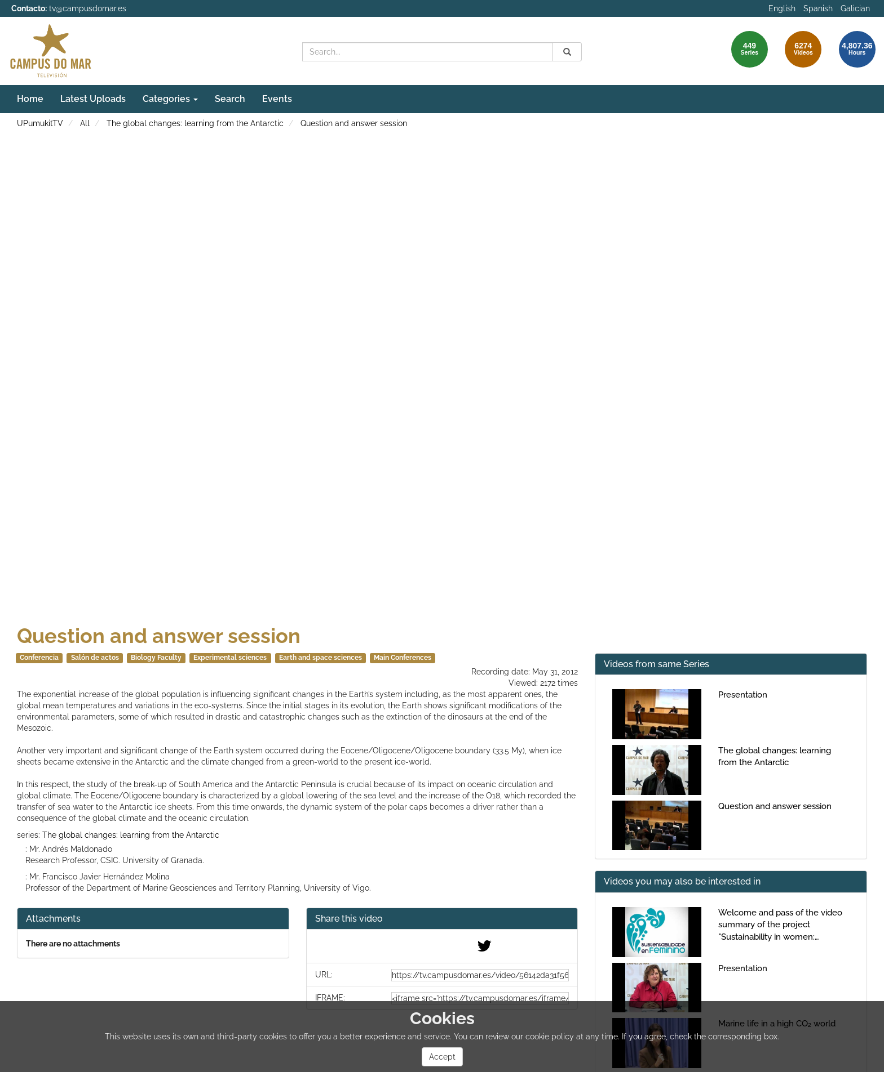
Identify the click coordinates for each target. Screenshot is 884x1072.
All (85, 123)
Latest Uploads (93, 98)
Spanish (818, 8)
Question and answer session (353, 123)
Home (30, 98)
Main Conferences (402, 658)
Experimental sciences (230, 658)
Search (230, 98)
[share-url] (480, 975)
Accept (442, 1056)
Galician (855, 8)
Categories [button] (170, 98)
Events (277, 98)
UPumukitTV (40, 123)
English (781, 8)
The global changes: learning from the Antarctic (195, 123)
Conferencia (39, 658)
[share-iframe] (480, 998)
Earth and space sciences (320, 658)
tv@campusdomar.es (87, 8)
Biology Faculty (156, 658)
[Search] (567, 52)
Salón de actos (95, 658)
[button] (442, 919)
